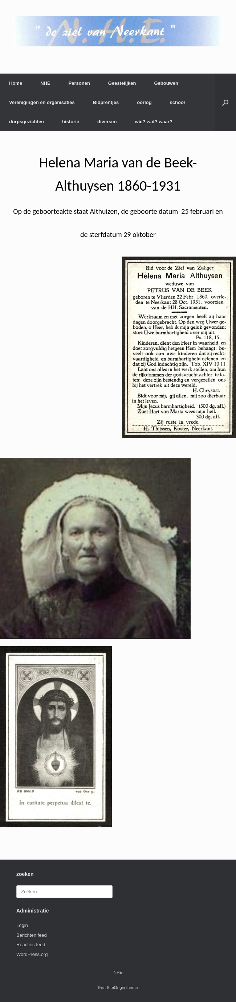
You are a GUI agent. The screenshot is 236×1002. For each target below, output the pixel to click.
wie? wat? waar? (153, 121)
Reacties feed (30, 944)
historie (70, 121)
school (177, 102)
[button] (225, 102)
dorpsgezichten (26, 121)
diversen (107, 121)
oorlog (144, 102)
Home (15, 83)
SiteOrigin (116, 987)
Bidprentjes (106, 102)
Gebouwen (166, 83)
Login (22, 925)
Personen (79, 83)
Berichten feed (31, 935)
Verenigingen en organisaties (42, 102)
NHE (45, 83)
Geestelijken (122, 83)
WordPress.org (32, 954)
